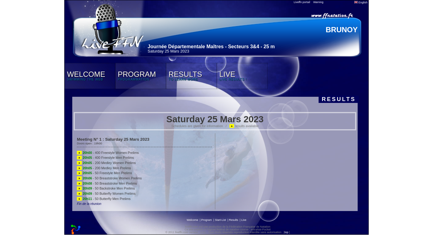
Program (206, 219)
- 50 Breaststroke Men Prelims (107, 183)
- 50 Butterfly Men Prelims (104, 199)
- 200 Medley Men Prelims (104, 168)
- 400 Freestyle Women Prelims (108, 153)
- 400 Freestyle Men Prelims (105, 157)
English (360, 2)
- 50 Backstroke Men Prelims (106, 188)
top (286, 232)
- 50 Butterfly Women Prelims (106, 193)
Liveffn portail (302, 2)
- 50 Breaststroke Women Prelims (109, 178)
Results (233, 219)
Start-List (220, 219)
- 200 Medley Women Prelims (106, 163)
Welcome (192, 219)
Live (243, 219)
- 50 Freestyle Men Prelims (104, 173)
